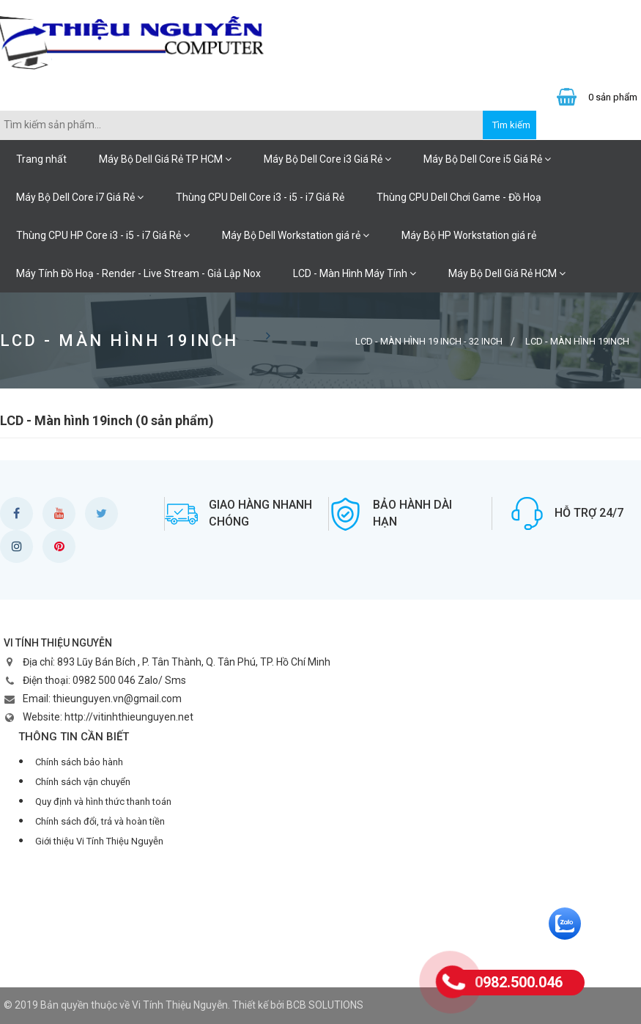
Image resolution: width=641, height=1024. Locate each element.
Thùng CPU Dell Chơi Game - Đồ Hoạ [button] (459, 197)
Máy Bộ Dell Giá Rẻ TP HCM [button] (165, 159)
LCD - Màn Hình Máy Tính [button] (354, 273)
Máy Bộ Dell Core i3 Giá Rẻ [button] (327, 159)
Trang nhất (41, 159)
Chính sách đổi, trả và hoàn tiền (100, 821)
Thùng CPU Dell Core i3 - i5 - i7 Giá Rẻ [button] (260, 197)
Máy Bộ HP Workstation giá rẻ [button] (468, 235)
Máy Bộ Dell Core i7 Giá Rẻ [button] (80, 197)
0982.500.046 (519, 982)
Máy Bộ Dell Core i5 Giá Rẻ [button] (487, 159)
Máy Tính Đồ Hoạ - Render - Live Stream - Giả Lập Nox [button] (138, 273)
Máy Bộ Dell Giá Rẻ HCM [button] (507, 273)
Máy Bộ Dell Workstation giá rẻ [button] (295, 235)
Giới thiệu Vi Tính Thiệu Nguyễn (99, 841)
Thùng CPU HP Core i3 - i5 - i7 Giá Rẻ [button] (103, 235)
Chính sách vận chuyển (82, 781)
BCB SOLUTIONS (324, 1005)
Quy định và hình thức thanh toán (103, 801)
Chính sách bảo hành (79, 761)
